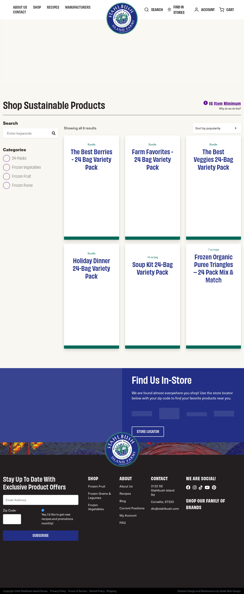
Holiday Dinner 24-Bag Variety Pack (91, 268)
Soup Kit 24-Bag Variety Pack (152, 268)
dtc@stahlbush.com (165, 508)
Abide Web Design (230, 591)
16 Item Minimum (225, 103)
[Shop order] (217, 128)
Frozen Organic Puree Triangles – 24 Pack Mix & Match (213, 268)
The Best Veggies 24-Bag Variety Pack (213, 159)
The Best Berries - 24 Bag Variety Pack (91, 159)
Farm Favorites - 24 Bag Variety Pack (152, 159)
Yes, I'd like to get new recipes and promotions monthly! (57, 518)
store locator (148, 431)
